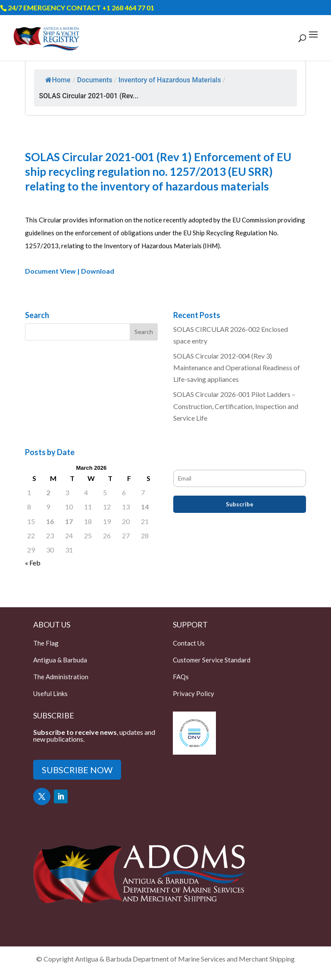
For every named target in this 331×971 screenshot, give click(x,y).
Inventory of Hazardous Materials (170, 80)
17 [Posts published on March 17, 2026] (69, 521)
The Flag (46, 643)
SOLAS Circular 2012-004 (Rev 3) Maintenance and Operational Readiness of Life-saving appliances (236, 367)
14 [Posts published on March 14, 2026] (145, 507)
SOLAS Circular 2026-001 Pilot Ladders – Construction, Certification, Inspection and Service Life (235, 405)
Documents (94, 80)
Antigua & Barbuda (60, 660)
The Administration (60, 677)
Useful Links (50, 693)
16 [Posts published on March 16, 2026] (50, 521)
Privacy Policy (193, 693)
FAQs (181, 677)
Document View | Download (69, 271)
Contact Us (189, 643)
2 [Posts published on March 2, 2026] (48, 492)
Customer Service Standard (211, 660)
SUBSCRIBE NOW (77, 770)
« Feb (33, 563)
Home (58, 80)
